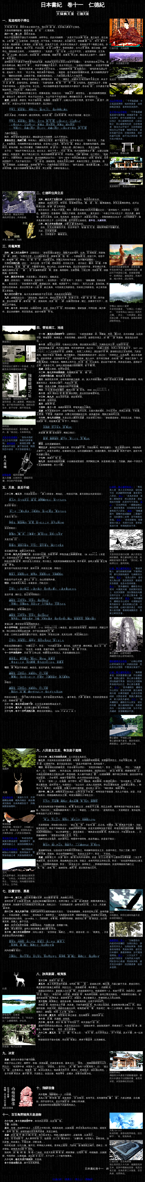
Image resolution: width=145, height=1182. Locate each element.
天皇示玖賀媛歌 (9, 437)
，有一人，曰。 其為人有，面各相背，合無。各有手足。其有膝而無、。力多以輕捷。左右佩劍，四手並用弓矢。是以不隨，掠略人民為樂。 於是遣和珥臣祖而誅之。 (88, 1096)
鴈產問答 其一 (117, 940)
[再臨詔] (89, 1179)
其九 (127, 598)
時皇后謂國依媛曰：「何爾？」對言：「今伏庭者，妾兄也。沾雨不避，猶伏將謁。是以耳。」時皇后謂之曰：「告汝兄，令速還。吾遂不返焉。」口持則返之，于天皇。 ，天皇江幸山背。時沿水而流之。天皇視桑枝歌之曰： (54, 649)
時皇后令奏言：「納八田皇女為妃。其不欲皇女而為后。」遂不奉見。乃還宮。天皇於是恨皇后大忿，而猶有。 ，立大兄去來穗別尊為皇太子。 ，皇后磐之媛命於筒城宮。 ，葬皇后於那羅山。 (55, 704)
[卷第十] (69, 1179)
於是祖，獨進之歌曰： (56, 432)
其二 (121, 496)
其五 (119, 520)
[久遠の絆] (57, 1179)
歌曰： (7, 682)
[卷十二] (79, 1179)
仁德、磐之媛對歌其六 (120, 568)
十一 (116, 687)
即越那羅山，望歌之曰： (17, 609)
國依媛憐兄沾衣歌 (118, 661)
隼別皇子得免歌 (9, 849)
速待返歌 (11, 443)
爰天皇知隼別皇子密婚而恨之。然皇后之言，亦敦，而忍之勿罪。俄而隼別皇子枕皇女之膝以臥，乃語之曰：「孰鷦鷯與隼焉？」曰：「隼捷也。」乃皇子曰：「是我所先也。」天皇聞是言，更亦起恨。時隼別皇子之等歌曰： (89, 810)
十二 (134, 699)
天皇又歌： (11, 539)
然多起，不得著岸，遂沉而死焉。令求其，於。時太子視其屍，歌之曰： (47, 115)
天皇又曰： (10, 516)
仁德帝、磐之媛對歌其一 (121, 487)
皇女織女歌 (7, 797)
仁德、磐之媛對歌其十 (120, 672)
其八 (112, 586)
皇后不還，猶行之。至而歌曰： (22, 594)
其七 (119, 577)
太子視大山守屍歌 (118, 112)
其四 (129, 511)
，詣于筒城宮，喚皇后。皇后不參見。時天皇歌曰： (33, 667)
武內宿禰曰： (12, 950)
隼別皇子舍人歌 (9, 838)
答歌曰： (9, 528)
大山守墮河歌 (116, 101)
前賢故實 (6, 475)
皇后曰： (10, 505)
